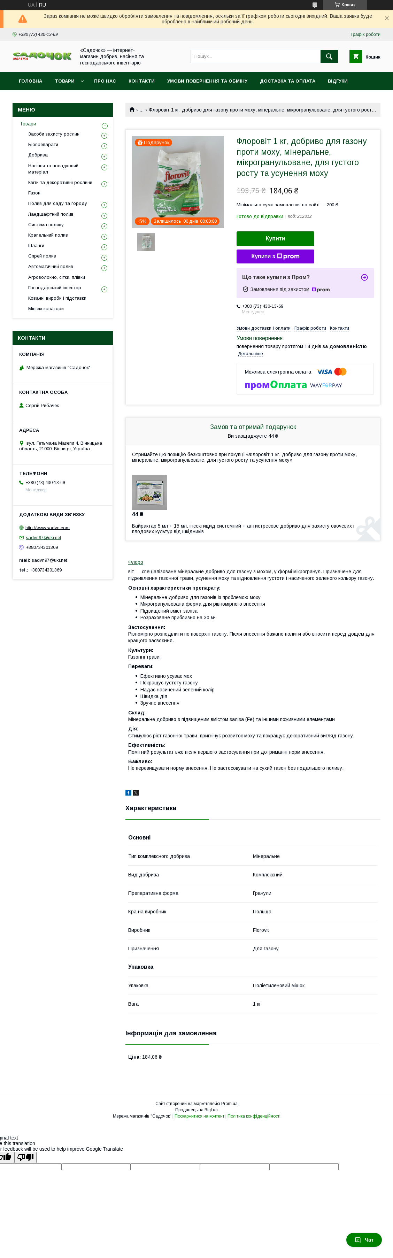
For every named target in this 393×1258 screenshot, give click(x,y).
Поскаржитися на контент (199, 1116)
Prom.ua (229, 1103)
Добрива (38, 155)
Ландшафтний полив (51, 214)
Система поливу (46, 224)
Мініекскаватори (46, 308)
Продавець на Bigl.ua (196, 1109)
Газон (34, 192)
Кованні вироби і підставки (57, 298)
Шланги (36, 245)
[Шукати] (329, 56)
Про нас (105, 81)
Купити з (275, 256)
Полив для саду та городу (57, 203)
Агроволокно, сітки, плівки (56, 277)
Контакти (142, 81)
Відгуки (338, 81)
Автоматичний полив (50, 266)
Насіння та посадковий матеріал (53, 169)
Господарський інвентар (54, 287)
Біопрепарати (43, 144)
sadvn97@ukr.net (43, 537)
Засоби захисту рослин (53, 134)
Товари (65, 81)
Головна (30, 81)
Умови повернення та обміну (207, 81)
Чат (364, 1240)
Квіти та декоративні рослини (60, 182)
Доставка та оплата (287, 81)
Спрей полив (42, 256)
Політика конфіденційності (254, 1116)
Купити (275, 238)
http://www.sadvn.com (47, 527)
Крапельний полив (48, 235)
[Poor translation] (25, 1157)
